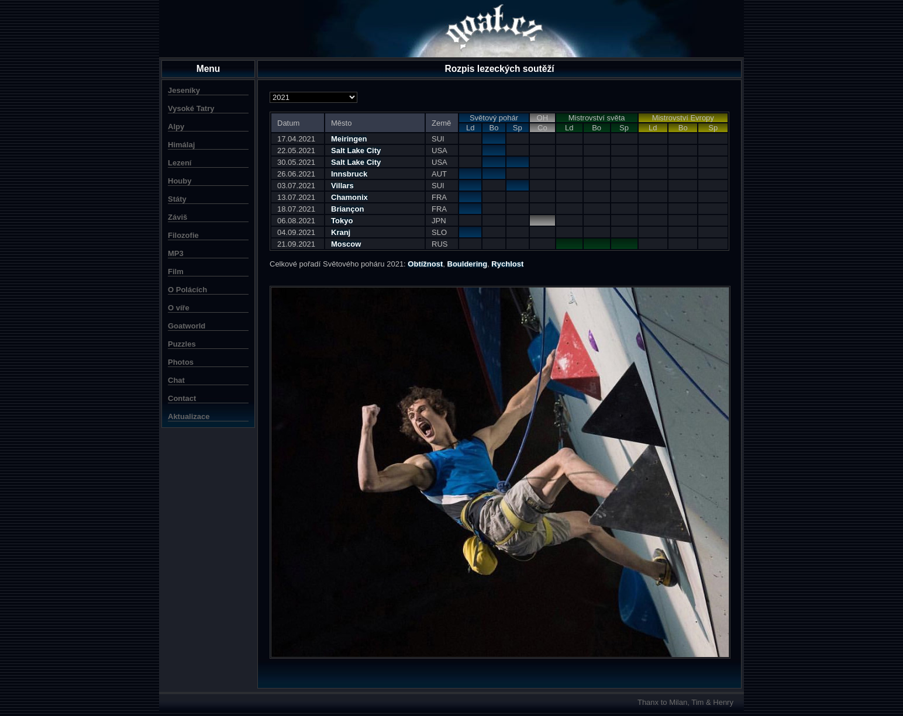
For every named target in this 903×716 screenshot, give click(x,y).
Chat (176, 380)
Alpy (176, 126)
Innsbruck (349, 174)
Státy (177, 199)
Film (176, 271)
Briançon (347, 209)
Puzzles (182, 344)
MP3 (176, 253)
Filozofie (183, 235)
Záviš (177, 217)
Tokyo (342, 220)
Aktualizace (189, 416)
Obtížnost (425, 264)
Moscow (346, 244)
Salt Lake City (356, 150)
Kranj (340, 232)
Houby (179, 181)
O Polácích (187, 289)
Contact (182, 398)
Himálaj (181, 144)
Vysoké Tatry (191, 108)
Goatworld (186, 325)
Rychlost (507, 264)
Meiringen (349, 138)
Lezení (179, 162)
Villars (342, 185)
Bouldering (467, 264)
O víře (178, 307)
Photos (181, 362)
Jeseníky (184, 90)
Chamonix (349, 197)
